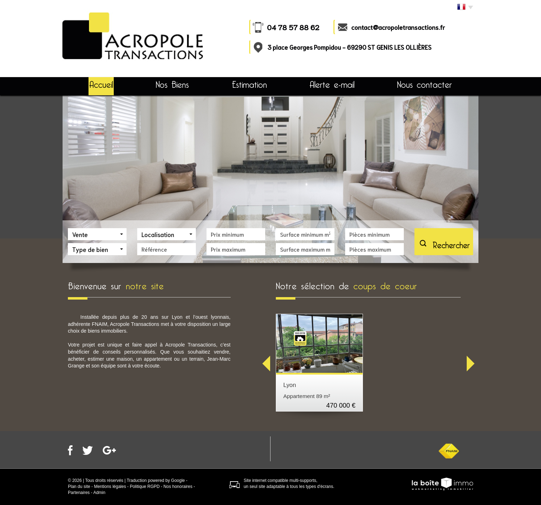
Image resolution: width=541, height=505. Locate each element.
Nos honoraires (178, 486)
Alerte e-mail (332, 84)
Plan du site (79, 486)
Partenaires (79, 492)
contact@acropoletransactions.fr (398, 27)
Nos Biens (172, 84)
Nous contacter (424, 84)
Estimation (249, 84)
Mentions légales (110, 486)
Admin (99, 492)
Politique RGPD (145, 486)
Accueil (101, 84)
